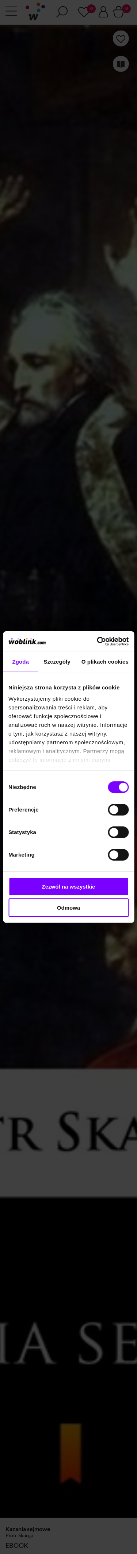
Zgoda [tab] (20, 662)
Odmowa (68, 908)
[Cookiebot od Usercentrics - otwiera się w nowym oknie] (97, 641)
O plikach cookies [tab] (105, 662)
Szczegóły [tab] (56, 662)
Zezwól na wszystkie (68, 886)
